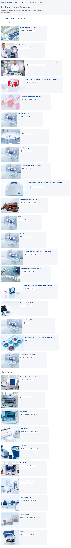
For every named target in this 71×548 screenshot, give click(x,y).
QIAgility (22, 531)
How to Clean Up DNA (24, 113)
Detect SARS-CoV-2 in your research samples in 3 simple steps (42, 62)
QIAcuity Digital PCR (25, 514)
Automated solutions (25, 497)
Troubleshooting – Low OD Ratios (29, 148)
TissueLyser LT (24, 445)
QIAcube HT (23, 411)
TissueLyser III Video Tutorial (26, 44)
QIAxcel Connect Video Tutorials (28, 377)
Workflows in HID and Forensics (28, 480)
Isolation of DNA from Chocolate (28, 199)
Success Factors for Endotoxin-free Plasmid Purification (38, 337)
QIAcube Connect (24, 463)
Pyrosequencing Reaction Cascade (30, 131)
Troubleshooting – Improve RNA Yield (31, 96)
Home (2, 2)
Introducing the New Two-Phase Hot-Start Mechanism (38, 285)
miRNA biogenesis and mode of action (31, 268)
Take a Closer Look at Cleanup (27, 354)
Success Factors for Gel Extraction (29, 303)
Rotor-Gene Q (24, 428)
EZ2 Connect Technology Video (28, 27)
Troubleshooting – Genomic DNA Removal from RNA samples (42, 79)
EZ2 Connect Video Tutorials (26, 394)
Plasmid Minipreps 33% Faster (27, 234)
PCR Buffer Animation (23, 217)
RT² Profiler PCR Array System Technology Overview (37, 251)
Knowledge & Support (12, 2)
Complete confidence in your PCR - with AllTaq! (35, 320)
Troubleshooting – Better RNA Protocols (32, 165)
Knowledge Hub (24, 2)
